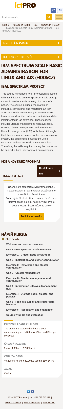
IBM (35, 25)
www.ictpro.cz (49, 402)
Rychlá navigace (17, 43)
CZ (53, 10)
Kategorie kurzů (21, 25)
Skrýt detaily (12, 239)
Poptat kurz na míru (31, 216)
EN (60, 10)
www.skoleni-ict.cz (32, 402)
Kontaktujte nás (46, 171)
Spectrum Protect (50, 25)
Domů (5, 24)
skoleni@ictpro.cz (13, 402)
